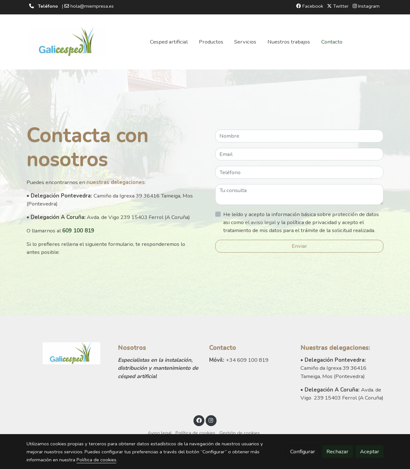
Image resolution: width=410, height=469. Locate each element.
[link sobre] (68, 353)
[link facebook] (198, 420)
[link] (67, 42)
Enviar (299, 246)
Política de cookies (195, 433)
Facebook (309, 6)
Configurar (302, 451)
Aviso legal (160, 433)
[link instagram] (211, 420)
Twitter (337, 6)
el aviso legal (261, 222)
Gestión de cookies (239, 433)
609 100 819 (78, 230)
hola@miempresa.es (92, 6)
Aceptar (369, 451)
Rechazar (337, 451)
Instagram (366, 6)
